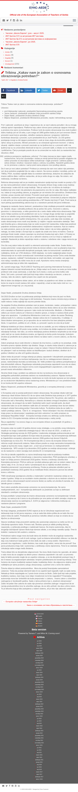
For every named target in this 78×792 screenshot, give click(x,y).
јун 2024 (39, 670)
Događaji (8, 58)
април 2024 (39, 672)
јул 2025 (39, 641)
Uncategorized (9, 64)
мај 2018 (39, 769)
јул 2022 (39, 718)
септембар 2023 (39, 689)
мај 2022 (39, 723)
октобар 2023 (39, 687)
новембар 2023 (39, 684)
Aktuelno (8, 55)
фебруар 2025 (39, 653)
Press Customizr (44, 789)
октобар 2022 (39, 713)
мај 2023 (39, 696)
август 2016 (39, 779)
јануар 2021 (39, 762)
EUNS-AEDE (28, 789)
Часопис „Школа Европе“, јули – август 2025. (24, 33)
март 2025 (39, 650)
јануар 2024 (39, 679)
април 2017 (39, 771)
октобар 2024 (39, 662)
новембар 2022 (39, 711)
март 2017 (39, 774)
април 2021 (39, 755)
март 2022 (39, 728)
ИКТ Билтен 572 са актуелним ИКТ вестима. (24, 36)
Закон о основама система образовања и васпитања (51, 605)
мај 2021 (39, 752)
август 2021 (39, 745)
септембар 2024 (39, 665)
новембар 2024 (39, 660)
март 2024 (39, 675)
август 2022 (39, 716)
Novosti (7, 61)
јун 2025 (39, 643)
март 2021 (39, 757)
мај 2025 (39, 645)
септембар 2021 (39, 742)
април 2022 (39, 725)
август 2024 (39, 667)
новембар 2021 (39, 738)
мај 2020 (39, 764)
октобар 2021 (39, 740)
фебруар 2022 (39, 730)
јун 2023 (39, 694)
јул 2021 (39, 747)
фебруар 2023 (39, 704)
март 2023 (39, 701)
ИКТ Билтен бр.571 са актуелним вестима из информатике (30, 39)
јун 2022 (39, 721)
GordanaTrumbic (23, 80)
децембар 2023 (39, 682)
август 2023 (39, 692)
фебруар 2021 (39, 759)
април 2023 (39, 699)
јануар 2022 (39, 733)
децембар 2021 (39, 735)
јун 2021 (39, 750)
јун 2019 (39, 767)
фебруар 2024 (39, 677)
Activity (7, 52)
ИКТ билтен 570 (12, 45)
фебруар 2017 (39, 776)
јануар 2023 (39, 706)
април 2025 (39, 648)
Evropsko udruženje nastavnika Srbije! (20, 602)
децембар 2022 (39, 708)
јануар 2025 (39, 655)
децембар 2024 (39, 658)
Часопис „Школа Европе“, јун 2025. (20, 42)
